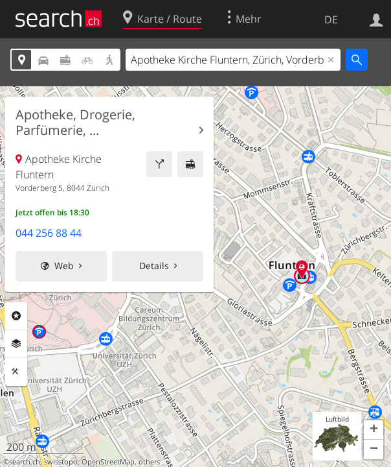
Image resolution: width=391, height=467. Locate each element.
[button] (373, 430)
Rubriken (16, 315)
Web (64, 265)
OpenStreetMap (108, 461)
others (149, 461)
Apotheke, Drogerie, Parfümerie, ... (75, 122)
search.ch (24, 461)
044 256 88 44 (49, 233)
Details (154, 265)
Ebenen (16, 343)
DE (331, 19)
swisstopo (61, 461)
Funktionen (16, 371)
